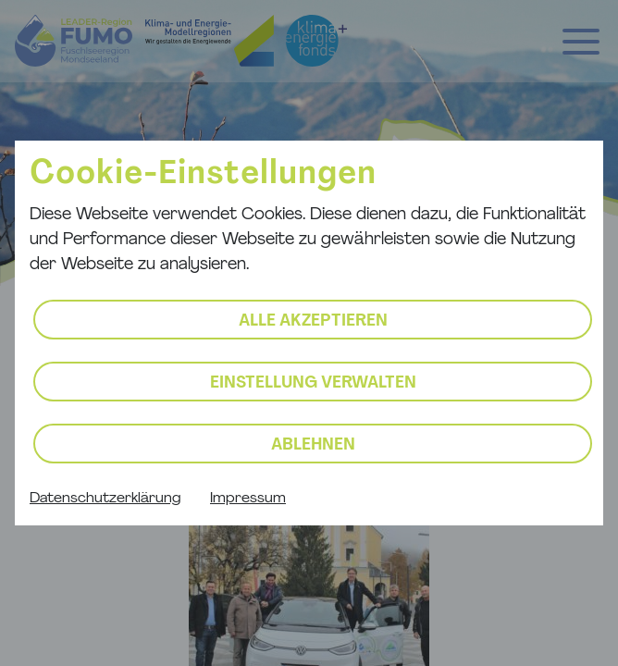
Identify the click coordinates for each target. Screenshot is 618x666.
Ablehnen (313, 445)
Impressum (248, 498)
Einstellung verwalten (313, 383)
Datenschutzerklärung (105, 498)
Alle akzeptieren (313, 321)
